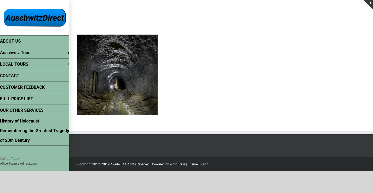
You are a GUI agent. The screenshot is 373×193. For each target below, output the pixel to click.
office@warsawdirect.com (18, 163)
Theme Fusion (198, 164)
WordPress (177, 164)
